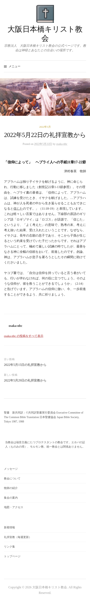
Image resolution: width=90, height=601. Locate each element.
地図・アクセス (13, 507)
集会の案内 (11, 497)
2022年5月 (45, 126)
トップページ (12, 556)
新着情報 (9, 527)
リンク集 (9, 546)
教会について (12, 478)
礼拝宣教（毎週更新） (18, 537)
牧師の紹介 (11, 488)
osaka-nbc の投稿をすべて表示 (23, 336)
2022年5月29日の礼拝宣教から (25, 380)
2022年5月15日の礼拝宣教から (25, 364)
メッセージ (11, 468)
